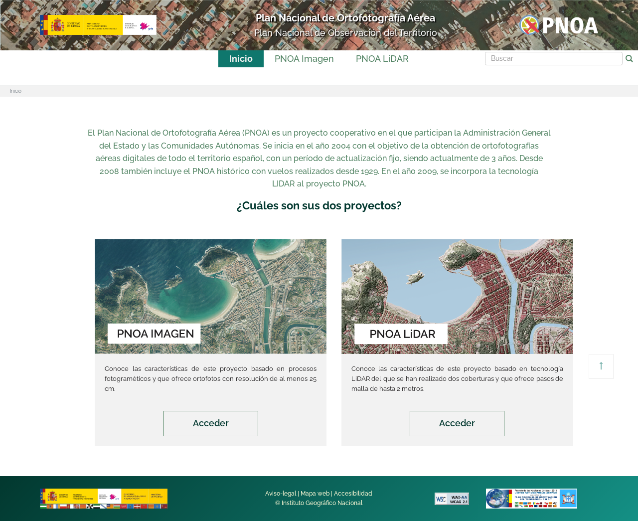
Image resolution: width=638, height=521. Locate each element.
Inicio (241, 58)
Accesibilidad (353, 493)
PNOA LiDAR (382, 58)
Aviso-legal (280, 493)
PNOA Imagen (304, 58)
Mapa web (315, 493)
